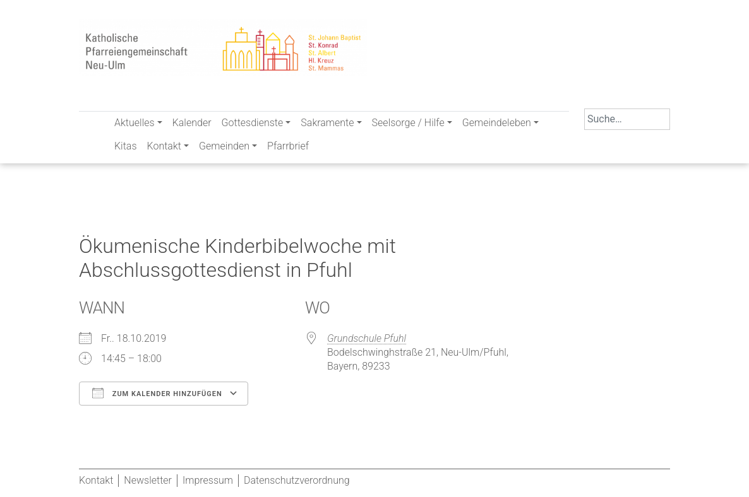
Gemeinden (224, 146)
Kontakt (164, 146)
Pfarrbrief (288, 146)
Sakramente (327, 123)
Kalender (192, 123)
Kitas (125, 146)
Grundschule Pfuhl (366, 338)
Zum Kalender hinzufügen (157, 393)
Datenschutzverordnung (297, 480)
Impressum (208, 480)
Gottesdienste (253, 123)
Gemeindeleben (496, 123)
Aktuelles (134, 123)
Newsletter (148, 480)
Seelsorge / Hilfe (408, 123)
